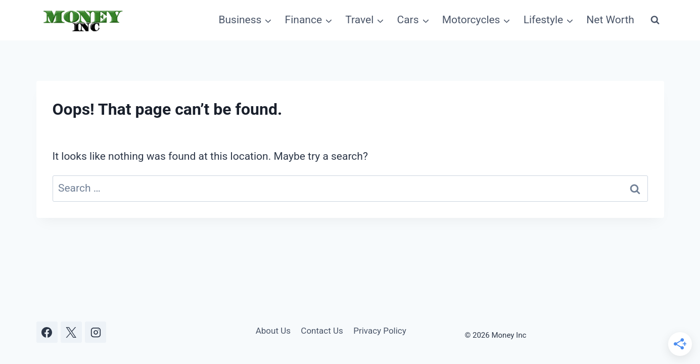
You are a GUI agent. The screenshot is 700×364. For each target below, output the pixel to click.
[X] (71, 332)
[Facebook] (47, 332)
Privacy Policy (379, 331)
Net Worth (610, 20)
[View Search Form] (655, 20)
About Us (273, 331)
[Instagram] (95, 332)
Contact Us (322, 331)
